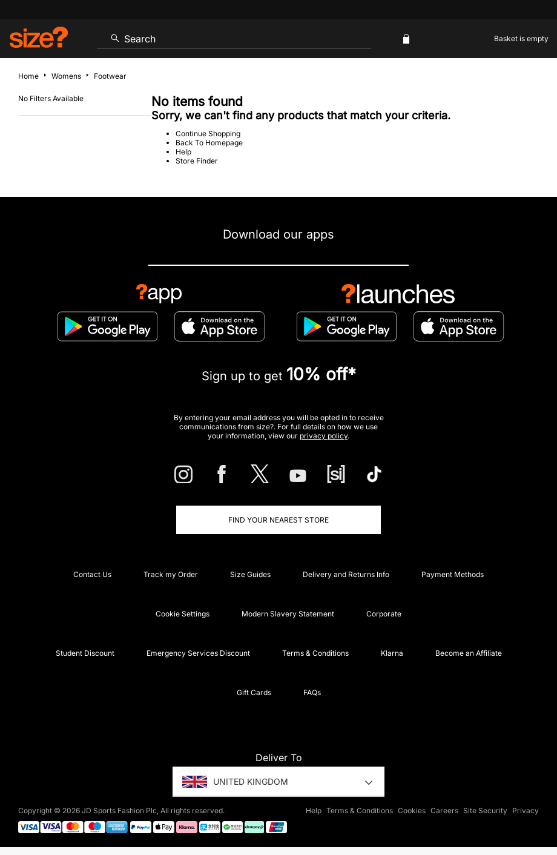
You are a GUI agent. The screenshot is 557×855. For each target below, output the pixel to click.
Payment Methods (452, 574)
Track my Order (170, 574)
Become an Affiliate (468, 653)
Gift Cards (254, 692)
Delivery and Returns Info (346, 574)
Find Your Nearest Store (278, 519)
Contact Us (92, 574)
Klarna (392, 653)
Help (183, 151)
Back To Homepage (209, 142)
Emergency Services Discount (198, 653)
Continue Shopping (208, 133)
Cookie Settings (182, 613)
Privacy (525, 810)
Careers (444, 810)
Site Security (485, 810)
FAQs (312, 692)
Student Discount (85, 653)
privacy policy (324, 435)
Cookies (412, 810)
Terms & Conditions (315, 653)
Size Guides (250, 574)
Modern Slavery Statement (288, 613)
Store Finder (197, 160)
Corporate (383, 613)
